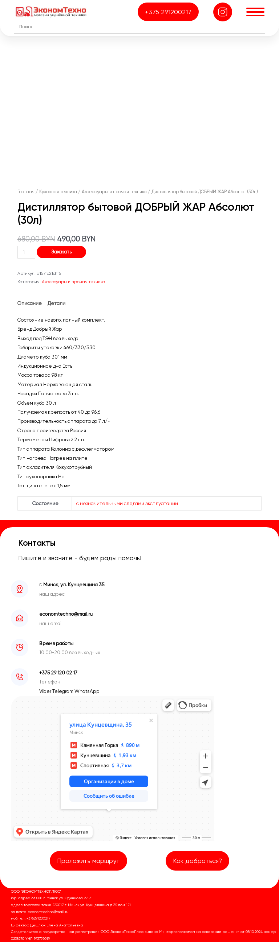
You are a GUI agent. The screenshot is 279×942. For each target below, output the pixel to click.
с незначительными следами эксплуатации (127, 503)
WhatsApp (87, 691)
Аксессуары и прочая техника (114, 191)
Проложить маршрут (88, 860)
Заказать (61, 252)
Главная (26, 191)
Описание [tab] (29, 303)
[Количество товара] (26, 252)
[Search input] (141, 26)
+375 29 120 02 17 (58, 672)
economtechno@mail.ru (66, 614)
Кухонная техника (58, 191)
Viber (45, 691)
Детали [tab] (56, 303)
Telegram (63, 691)
